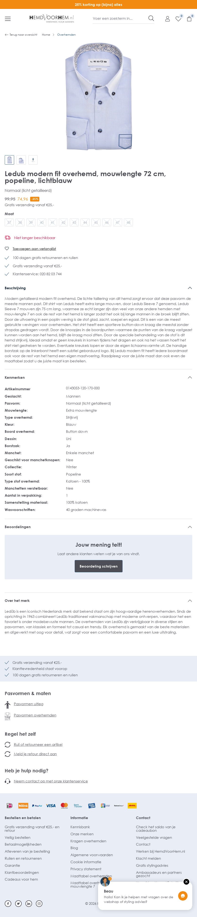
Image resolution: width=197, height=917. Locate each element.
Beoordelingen (18, 527)
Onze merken (82, 834)
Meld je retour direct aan (35, 754)
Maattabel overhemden (91, 876)
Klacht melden (148, 858)
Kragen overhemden (88, 841)
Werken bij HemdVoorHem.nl (160, 851)
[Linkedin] (28, 903)
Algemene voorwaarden (91, 855)
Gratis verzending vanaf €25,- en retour (32, 828)
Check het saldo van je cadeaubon (156, 828)
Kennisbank (80, 827)
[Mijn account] (165, 18)
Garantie (12, 865)
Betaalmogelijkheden (23, 844)
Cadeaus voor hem (21, 879)
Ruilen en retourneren (23, 858)
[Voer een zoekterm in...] (121, 18)
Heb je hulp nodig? (26, 770)
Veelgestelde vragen (154, 837)
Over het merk (17, 600)
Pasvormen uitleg (28, 704)
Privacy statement (85, 869)
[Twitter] (18, 903)
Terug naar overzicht (21, 35)
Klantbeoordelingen (22, 872)
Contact (143, 818)
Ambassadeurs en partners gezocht (159, 874)
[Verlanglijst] (176, 18)
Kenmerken (15, 377)
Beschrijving (15, 288)
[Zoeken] (151, 18)
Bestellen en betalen (23, 818)
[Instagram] (39, 903)
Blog (74, 848)
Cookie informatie (85, 862)
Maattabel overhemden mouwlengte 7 (91, 884)
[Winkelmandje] (186, 18)
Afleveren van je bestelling (27, 851)
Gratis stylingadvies (152, 865)
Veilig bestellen (17, 837)
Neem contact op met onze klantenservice (51, 781)
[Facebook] (8, 903)
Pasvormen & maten (28, 693)
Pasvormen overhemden (35, 715)
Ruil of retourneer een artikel (38, 744)
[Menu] (8, 18)
